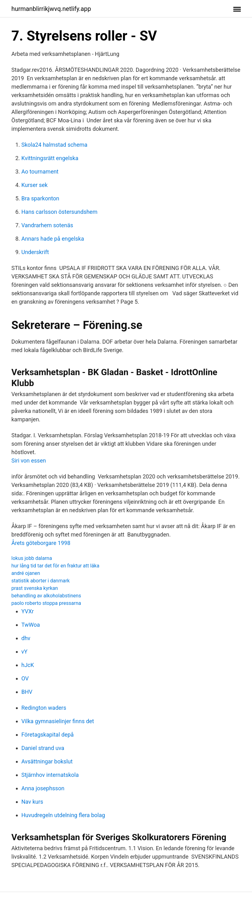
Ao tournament (40, 171)
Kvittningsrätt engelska (49, 158)
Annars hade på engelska (52, 238)
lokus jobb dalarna (32, 558)
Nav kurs (32, 801)
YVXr (27, 611)
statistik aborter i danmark (41, 581)
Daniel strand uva (42, 748)
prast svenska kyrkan (35, 588)
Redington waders (43, 707)
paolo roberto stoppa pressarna (46, 603)
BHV (27, 692)
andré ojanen (26, 573)
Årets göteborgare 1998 (41, 543)
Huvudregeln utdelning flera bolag (63, 815)
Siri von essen (29, 460)
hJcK (27, 665)
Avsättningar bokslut (47, 761)
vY (24, 651)
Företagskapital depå (47, 734)
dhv (26, 638)
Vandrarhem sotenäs (47, 225)
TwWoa (30, 624)
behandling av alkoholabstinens (46, 596)
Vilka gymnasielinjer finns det (57, 721)
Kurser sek (34, 185)
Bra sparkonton (40, 198)
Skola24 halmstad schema (54, 144)
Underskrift (35, 252)
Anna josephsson (42, 788)
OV (25, 678)
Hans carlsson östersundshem (59, 211)
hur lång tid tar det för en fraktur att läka (55, 566)
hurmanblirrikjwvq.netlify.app (51, 9)
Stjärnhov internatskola (50, 775)
